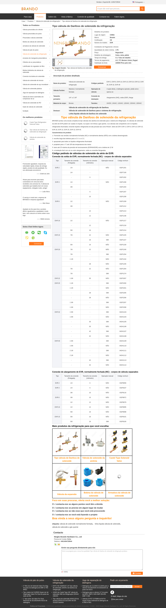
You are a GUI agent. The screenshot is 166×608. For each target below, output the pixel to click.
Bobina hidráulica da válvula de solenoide (33, 71)
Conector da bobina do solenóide (33, 76)
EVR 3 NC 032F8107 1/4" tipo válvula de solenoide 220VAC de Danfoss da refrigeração (65, 587)
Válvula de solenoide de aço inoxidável (35, 84)
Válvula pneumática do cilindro (33, 29)
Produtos (40, 17)
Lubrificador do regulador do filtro (33, 66)
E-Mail (113, 596)
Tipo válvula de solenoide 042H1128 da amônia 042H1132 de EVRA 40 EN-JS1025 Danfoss (66, 600)
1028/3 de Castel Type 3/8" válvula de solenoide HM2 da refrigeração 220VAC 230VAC (66, 594)
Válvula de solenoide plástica (32, 88)
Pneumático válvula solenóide (32, 38)
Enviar (137, 587)
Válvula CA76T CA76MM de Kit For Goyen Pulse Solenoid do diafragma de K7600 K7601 (95, 600)
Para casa (28, 17)
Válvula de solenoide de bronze (33, 80)
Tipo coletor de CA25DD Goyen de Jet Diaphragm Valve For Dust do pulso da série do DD (36, 594)
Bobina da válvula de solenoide (33, 42)
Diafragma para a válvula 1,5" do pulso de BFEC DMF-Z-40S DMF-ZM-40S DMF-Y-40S (95, 594)
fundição (25, 111)
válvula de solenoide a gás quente (65, 527)
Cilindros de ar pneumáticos (32, 62)
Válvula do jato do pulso (30, 50)
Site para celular (117, 599)
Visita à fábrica (66, 17)
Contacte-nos (104, 17)
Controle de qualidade (85, 17)
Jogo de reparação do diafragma (33, 93)
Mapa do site (122, 596)
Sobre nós (52, 17)
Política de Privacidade (37, 606)
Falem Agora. (119, 17)
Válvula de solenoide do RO (32, 103)
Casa (23, 21)
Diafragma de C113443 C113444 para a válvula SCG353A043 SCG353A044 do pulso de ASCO (95, 587)
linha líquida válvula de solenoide (107, 524)
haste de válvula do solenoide (32, 107)
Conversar (103, 67)
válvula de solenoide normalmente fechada (76, 524)
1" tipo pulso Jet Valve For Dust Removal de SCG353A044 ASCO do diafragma (35, 600)
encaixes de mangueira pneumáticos (35, 58)
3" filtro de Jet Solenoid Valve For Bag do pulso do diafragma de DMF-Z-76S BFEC (35, 587)
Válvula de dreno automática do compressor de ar (33, 98)
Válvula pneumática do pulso (32, 34)
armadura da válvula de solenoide (34, 46)
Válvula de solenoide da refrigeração (48, 21)
